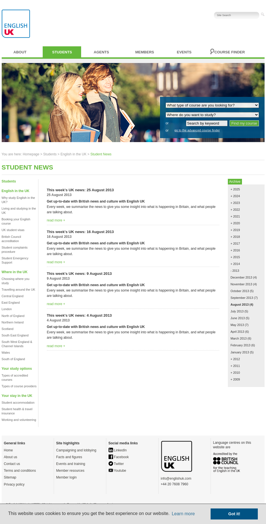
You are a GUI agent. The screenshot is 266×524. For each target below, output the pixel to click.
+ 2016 (235, 250)
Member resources (70, 471)
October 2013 (240, 291)
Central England (12, 296)
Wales (6, 352)
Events (184, 52)
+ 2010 (235, 372)
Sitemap (10, 477)
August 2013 (240, 304)
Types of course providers (19, 386)
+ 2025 (235, 189)
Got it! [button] (234, 514)
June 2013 (238, 318)
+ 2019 (235, 230)
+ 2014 (235, 264)
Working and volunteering (19, 419)
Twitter (116, 464)
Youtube (117, 471)
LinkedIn (118, 450)
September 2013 (242, 297)
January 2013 (240, 352)
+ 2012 (235, 359)
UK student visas (13, 230)
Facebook (119, 457)
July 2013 (237, 311)
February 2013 (240, 345)
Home (8, 450)
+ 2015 (235, 257)
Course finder (230, 52)
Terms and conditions (20, 471)
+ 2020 (235, 223)
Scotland (8, 329)
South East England (15, 335)
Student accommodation (18, 402)
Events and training (70, 464)
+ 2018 (235, 236)
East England (11, 302)
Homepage (31, 154)
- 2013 (235, 270)
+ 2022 (235, 209)
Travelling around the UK (18, 289)
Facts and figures (69, 457)
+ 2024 (235, 196)
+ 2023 (235, 203)
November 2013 (241, 284)
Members (144, 52)
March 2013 (239, 338)
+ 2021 (235, 216)
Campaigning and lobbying (76, 450)
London (7, 309)
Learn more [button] (183, 513)
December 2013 (241, 277)
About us (10, 457)
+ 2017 (235, 243)
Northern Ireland (13, 322)
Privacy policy (14, 484)
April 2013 (238, 331)
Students (62, 52)
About (20, 52)
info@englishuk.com (176, 478)
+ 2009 (235, 379)
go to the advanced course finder (197, 130)
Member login (66, 477)
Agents (101, 52)
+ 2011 (235, 366)
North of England (13, 316)
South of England (13, 359)
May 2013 (237, 325)
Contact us (12, 464)
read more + (56, 220)
